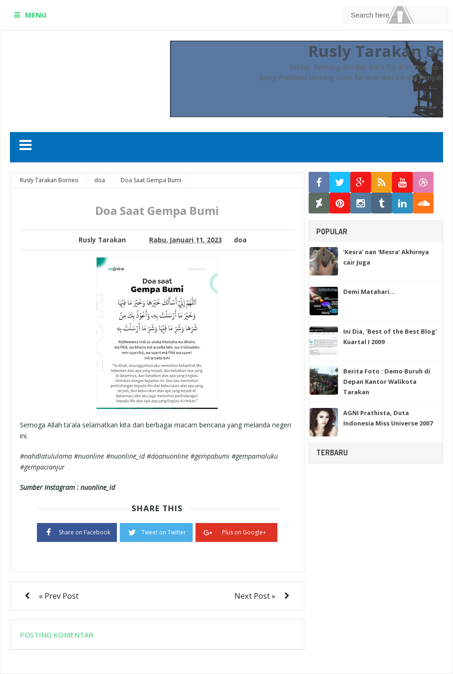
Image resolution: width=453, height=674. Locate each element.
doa (240, 240)
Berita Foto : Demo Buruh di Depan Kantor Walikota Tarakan (386, 381)
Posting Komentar (56, 634)
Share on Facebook (77, 531)
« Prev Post (59, 595)
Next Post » (254, 595)
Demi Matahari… (369, 291)
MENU (35, 14)
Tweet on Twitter (156, 531)
